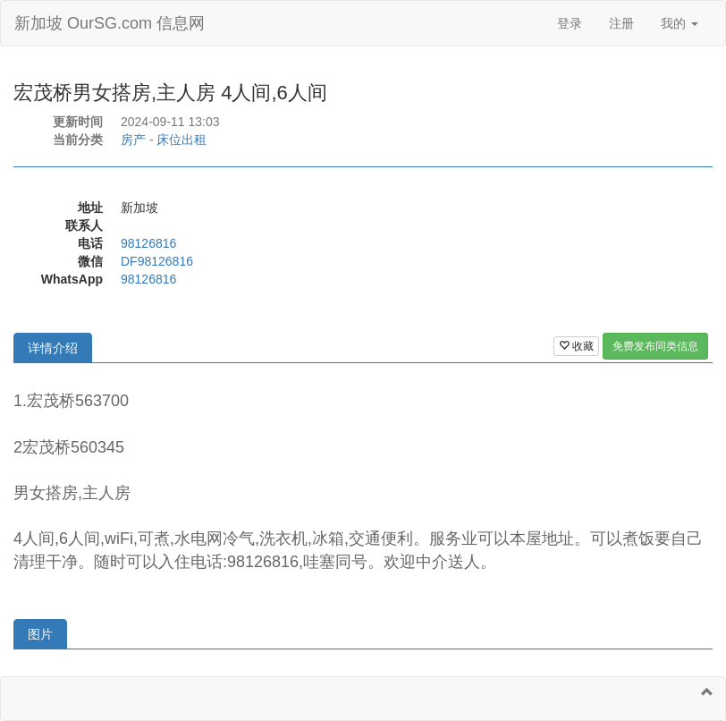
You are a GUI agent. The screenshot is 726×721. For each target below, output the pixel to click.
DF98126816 (157, 261)
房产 (133, 139)
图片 (40, 634)
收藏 (576, 346)
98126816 (148, 243)
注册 (621, 23)
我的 (679, 23)
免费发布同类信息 (655, 346)
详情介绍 (53, 348)
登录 (569, 23)
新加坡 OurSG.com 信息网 (109, 23)
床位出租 (181, 139)
